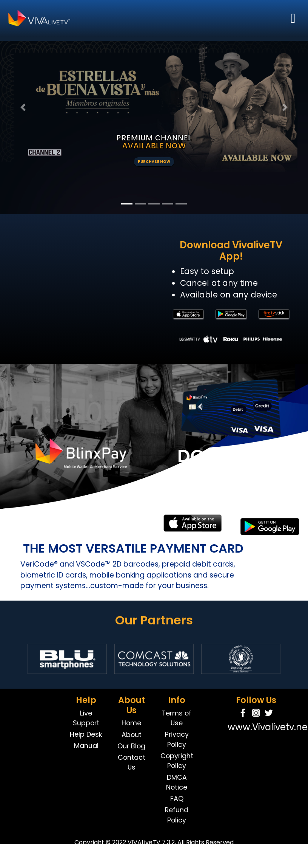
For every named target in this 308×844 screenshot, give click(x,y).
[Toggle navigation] (293, 18)
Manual (86, 745)
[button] (23, 107)
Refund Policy (176, 815)
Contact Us (131, 762)
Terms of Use (176, 718)
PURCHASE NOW (154, 161)
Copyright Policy (176, 761)
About (132, 734)
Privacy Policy (177, 739)
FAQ (176, 798)
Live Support (86, 718)
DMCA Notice (176, 782)
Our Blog (131, 746)
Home (131, 723)
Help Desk (86, 734)
